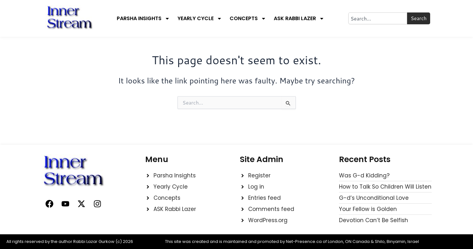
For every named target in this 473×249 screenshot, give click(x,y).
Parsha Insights (143, 18)
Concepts (248, 18)
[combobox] (377, 18)
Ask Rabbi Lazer (299, 18)
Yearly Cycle (199, 18)
